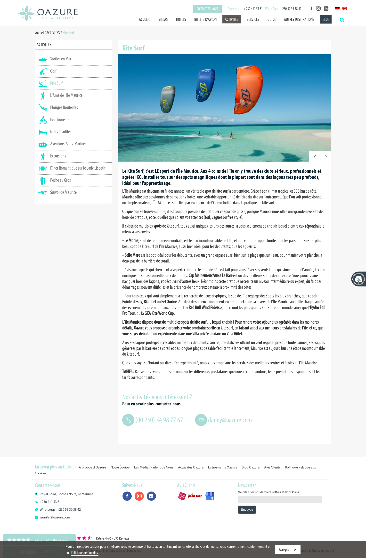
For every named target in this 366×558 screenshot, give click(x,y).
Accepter (285, 549)
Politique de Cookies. (84, 552)
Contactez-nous (207, 8)
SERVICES (253, 19)
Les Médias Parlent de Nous (153, 467)
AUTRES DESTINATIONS (299, 19)
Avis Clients (272, 467)
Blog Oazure (251, 467)
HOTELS (181, 19)
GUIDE (272, 19)
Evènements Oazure (222, 467)
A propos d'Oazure (92, 467)
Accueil (144, 19)
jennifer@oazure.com (55, 517)
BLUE (326, 19)
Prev (314, 156)
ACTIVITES (231, 19)
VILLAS (163, 19)
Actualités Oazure (190, 467)
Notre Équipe (120, 467)
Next (325, 156)
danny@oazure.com (230, 420)
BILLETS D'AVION (205, 19)
